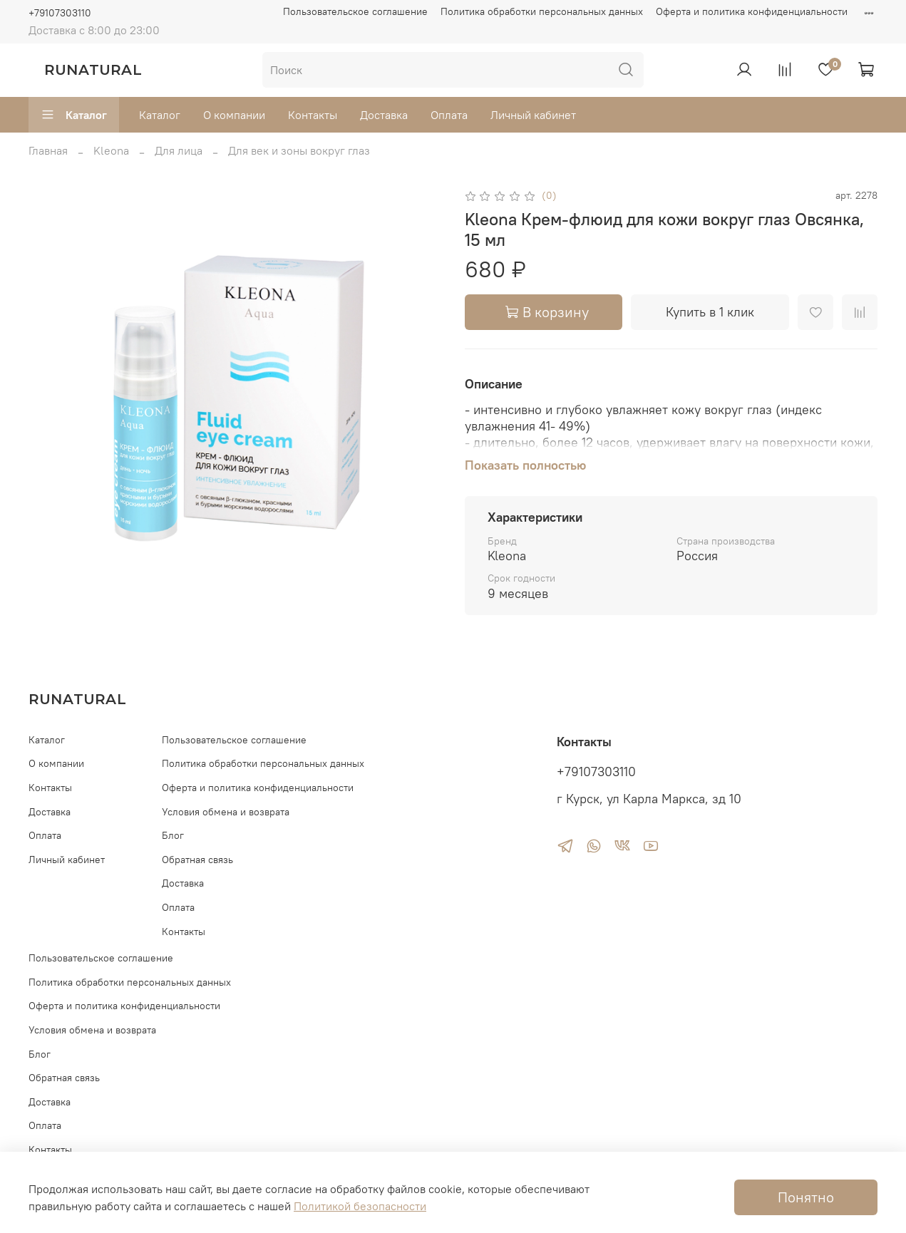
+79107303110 (60, 12)
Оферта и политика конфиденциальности (752, 11)
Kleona (111, 150)
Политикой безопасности (360, 1206)
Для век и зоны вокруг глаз (299, 150)
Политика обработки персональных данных (542, 11)
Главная (48, 150)
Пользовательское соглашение (355, 11)
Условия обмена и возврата (225, 811)
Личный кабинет (533, 115)
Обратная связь (197, 859)
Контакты (312, 115)
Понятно (806, 1197)
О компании (234, 115)
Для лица (178, 150)
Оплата (449, 115)
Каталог (74, 115)
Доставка (384, 115)
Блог (173, 835)
